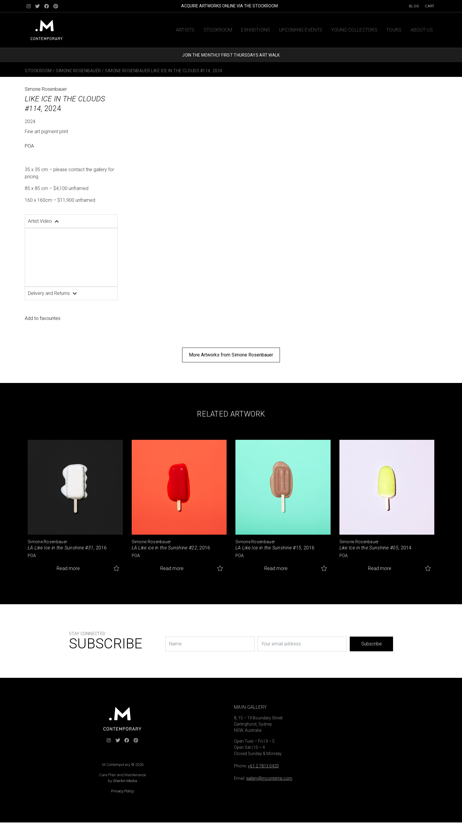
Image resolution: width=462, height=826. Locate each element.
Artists (185, 30)
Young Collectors (354, 30)
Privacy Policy (122, 791)
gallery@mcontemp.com (269, 778)
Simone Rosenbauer (78, 70)
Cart (429, 6)
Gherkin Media (125, 781)
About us (421, 30)
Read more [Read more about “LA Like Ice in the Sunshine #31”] (68, 568)
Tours (394, 30)
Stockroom (218, 30)
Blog (414, 6)
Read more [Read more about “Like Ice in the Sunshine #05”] (379, 568)
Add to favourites (42, 318)
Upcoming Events (301, 30)
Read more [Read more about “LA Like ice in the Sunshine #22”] (172, 568)
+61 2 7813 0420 (263, 766)
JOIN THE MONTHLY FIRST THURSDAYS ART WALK (231, 55)
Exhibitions (255, 30)
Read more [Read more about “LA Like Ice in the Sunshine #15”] (276, 568)
